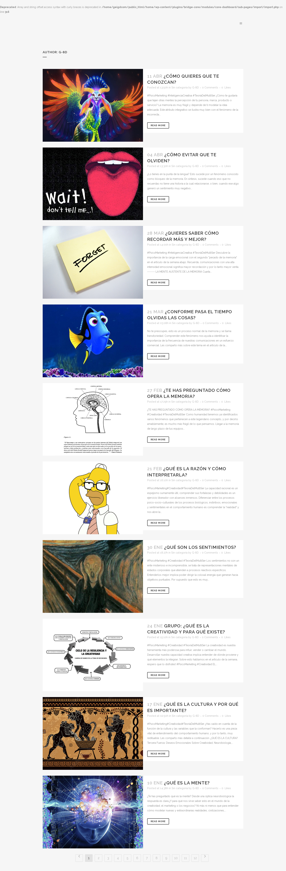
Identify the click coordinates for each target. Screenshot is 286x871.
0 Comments (210, 87)
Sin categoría (179, 87)
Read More (158, 125)
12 (195, 858)
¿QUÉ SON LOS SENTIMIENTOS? (200, 547)
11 (185, 858)
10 (176, 858)
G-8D (195, 87)
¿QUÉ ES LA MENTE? (187, 782)
